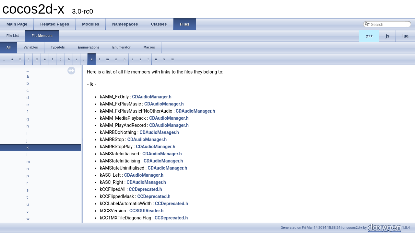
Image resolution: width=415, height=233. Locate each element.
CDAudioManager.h (151, 96)
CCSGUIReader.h (146, 210)
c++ (369, 36)
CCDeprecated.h (145, 189)
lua (405, 36)
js (387, 36)
